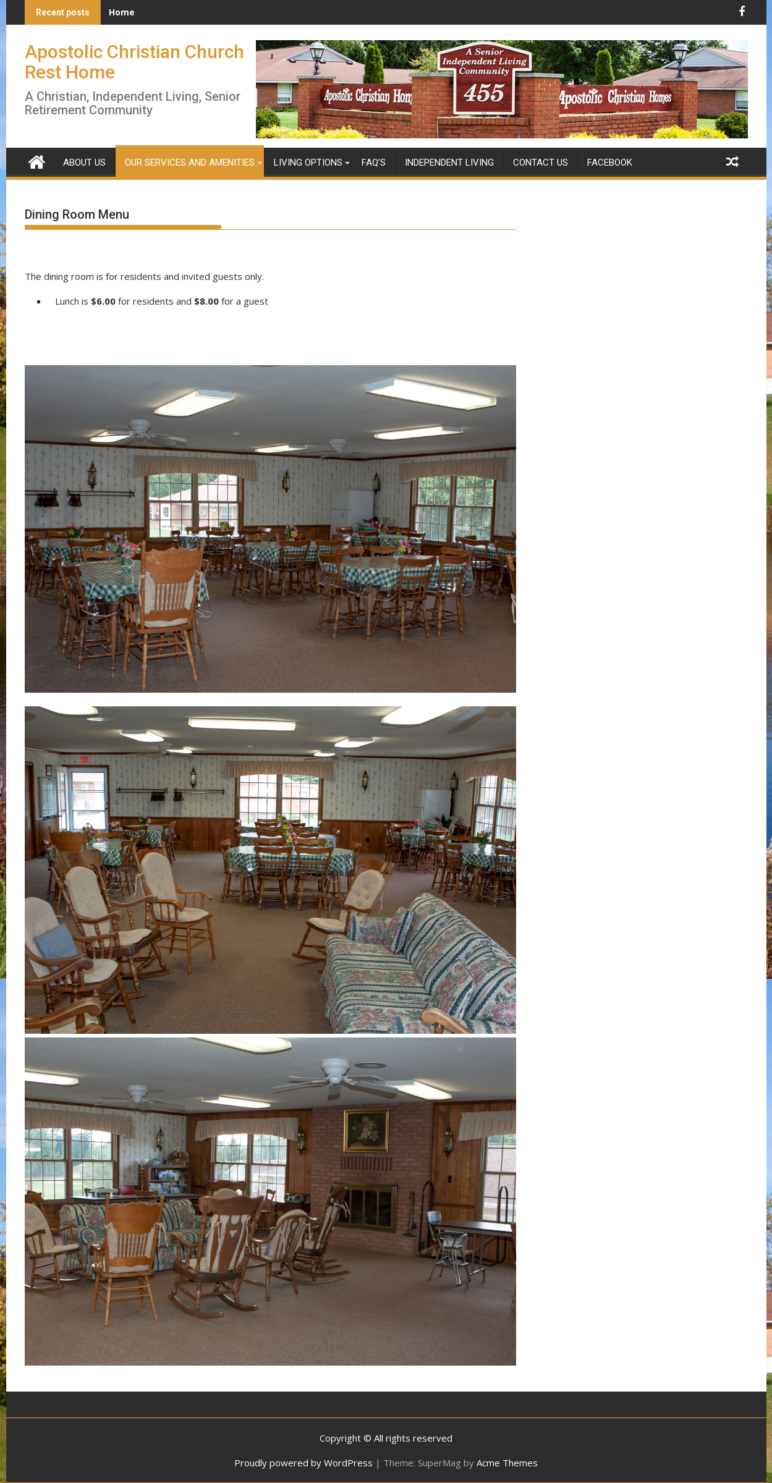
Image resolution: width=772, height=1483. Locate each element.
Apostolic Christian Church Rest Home (134, 62)
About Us (84, 162)
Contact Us (540, 162)
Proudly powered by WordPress (303, 1462)
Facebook (609, 162)
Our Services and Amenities (190, 162)
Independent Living (449, 162)
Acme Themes (507, 1462)
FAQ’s (374, 162)
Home (122, 12)
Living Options (308, 162)
